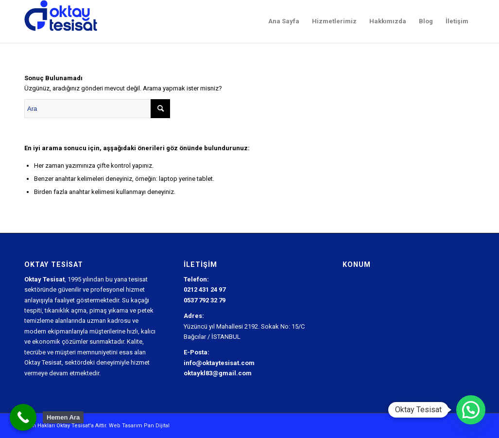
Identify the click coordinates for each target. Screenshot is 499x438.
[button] (470, 409)
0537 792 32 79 (204, 300)
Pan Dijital (157, 425)
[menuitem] (284, 21)
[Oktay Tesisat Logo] (61, 21)
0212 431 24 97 (204, 289)
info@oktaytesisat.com (219, 363)
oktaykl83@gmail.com (218, 373)
